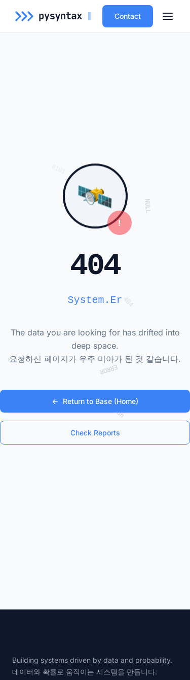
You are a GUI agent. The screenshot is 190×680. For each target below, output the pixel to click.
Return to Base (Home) (95, 401)
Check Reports (95, 432)
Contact (128, 16)
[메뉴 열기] (168, 16)
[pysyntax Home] (54, 16)
